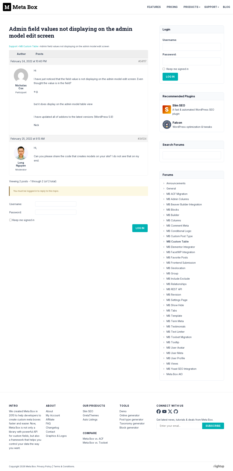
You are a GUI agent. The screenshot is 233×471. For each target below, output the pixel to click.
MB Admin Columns (176, 199)
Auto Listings (90, 419)
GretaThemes (91, 415)
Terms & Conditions (63, 466)
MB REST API (172, 289)
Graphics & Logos (56, 435)
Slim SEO (88, 411)
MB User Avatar (174, 347)
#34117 (142, 61)
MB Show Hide (173, 305)
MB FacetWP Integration (179, 252)
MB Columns (172, 220)
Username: (15, 204)
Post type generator (131, 419)
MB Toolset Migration (177, 337)
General (169, 188)
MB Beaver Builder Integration (182, 204)
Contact (50, 431)
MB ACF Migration (175, 193)
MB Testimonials (174, 326)
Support (210, 6)
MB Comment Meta (176, 225)
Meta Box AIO (173, 374)
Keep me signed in (23, 220)
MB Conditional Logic (177, 230)
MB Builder (171, 215)
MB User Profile (174, 358)
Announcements (174, 183)
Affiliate (50, 419)
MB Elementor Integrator (179, 246)
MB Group (170, 273)
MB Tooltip (171, 342)
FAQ (48, 423)
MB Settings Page (175, 299)
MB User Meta (173, 353)
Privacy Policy (44, 466)
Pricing (172, 6)
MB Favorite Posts (175, 257)
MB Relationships (175, 284)
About (49, 411)
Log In (140, 228)
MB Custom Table (28, 46)
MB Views (170, 363)
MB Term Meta (173, 321)
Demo (123, 411)
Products (191, 6)
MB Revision (172, 294)
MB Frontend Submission (179, 262)
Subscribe (213, 425)
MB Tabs (170, 310)
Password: (15, 212)
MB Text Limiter (174, 331)
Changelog (52, 427)
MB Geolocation (174, 268)
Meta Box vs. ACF (93, 438)
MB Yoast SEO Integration (179, 368)
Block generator (129, 427)
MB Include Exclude (176, 278)
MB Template (172, 315)
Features (154, 6)
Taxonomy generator (132, 423)
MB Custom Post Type (178, 236)
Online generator (130, 415)
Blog (226, 6)
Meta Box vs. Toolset (95, 442)
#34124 (142, 138)
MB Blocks (171, 209)
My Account (53, 415)
